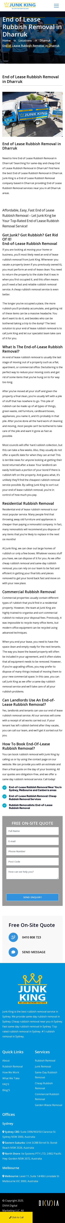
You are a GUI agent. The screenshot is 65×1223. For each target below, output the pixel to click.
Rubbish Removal (12, 1066)
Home (6, 40)
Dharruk (45, 40)
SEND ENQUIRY (32, 897)
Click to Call (16, 1217)
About (6, 1060)
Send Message (49, 1217)
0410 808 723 (31, 937)
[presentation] (32, 887)
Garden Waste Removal (48, 1105)
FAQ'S (5, 1084)
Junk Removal (43, 1066)
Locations (25, 40)
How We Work (10, 1072)
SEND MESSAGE (33, 952)
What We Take (11, 1078)
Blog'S (6, 1090)
